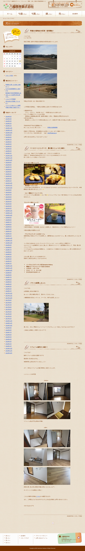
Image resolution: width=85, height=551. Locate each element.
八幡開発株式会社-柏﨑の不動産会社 (18, 7)
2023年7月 (9, 139)
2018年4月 (9, 284)
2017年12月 (9, 293)
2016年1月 (9, 346)
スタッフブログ (25, 538)
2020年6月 (9, 224)
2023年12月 (9, 128)
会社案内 (75, 13)
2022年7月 (9, 167)
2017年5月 (9, 309)
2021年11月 (9, 185)
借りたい (22, 13)
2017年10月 (9, 298)
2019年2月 (9, 261)
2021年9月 (9, 190)
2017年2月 (9, 316)
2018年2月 (9, 288)
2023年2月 (9, 151)
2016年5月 (9, 337)
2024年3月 (9, 121)
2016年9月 (9, 327)
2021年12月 (9, 183)
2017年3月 (9, 314)
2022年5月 (9, 171)
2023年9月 (9, 135)
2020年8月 (9, 220)
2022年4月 (9, 174)
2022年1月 (9, 181)
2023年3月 (9, 148)
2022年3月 (9, 176)
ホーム (9, 13)
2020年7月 (9, 222)
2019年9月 (9, 245)
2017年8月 (9, 302)
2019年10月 (9, 243)
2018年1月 (9, 291)
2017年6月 (9, 307)
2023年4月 (9, 146)
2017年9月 (9, 300)
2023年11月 (9, 130)
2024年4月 (9, 119)
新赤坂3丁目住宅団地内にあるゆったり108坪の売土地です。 (13, 94)
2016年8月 (9, 330)
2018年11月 (9, 268)
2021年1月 (9, 208)
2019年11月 (9, 240)
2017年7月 (9, 305)
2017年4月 (9, 311)
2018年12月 (9, 266)
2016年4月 (9, 339)
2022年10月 (9, 160)
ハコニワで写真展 (11, 99)
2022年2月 (9, 178)
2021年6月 (9, 197)
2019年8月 (9, 247)
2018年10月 (9, 270)
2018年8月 (9, 275)
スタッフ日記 (9, 75)
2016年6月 (9, 334)
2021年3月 (9, 203)
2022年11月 (9, 158)
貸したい (48, 13)
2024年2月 (9, 123)
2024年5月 (9, 116)
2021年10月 (9, 187)
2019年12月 (9, 238)
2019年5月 (9, 254)
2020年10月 (9, 215)
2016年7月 (9, 332)
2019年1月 (9, 263)
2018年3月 (9, 286)
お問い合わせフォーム (41, 538)
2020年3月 (9, 231)
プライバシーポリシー (41, 535)
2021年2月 (9, 206)
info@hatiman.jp (52, 133)
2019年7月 (9, 249)
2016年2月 (9, 344)
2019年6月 (9, 252)
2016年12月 (9, 321)
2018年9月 (9, 272)
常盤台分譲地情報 (52, 127)
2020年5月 (9, 226)
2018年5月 (9, 282)
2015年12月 (9, 348)
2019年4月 (9, 256)
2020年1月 (9, 236)
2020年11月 (9, 213)
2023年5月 (9, 144)
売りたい (61, 13)
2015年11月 (9, 350)
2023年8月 (9, 137)
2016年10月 (9, 325)
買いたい (35, 13)
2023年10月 (9, 132)
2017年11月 (9, 295)
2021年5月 (9, 199)
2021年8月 (9, 192)
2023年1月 (9, 153)
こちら (38, 496)
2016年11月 (9, 323)
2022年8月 (9, 164)
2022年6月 (9, 169)
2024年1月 (9, 125)
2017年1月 (9, 318)
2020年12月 (9, 210)
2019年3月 (9, 259)
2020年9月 (9, 217)
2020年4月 (9, 229)
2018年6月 (9, 279)
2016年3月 (9, 341)
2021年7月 (9, 194)
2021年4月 (9, 201)
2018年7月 (9, 277)
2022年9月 (9, 162)
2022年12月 (9, 155)
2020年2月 (9, 233)
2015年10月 (9, 353)
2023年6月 (9, 142)
